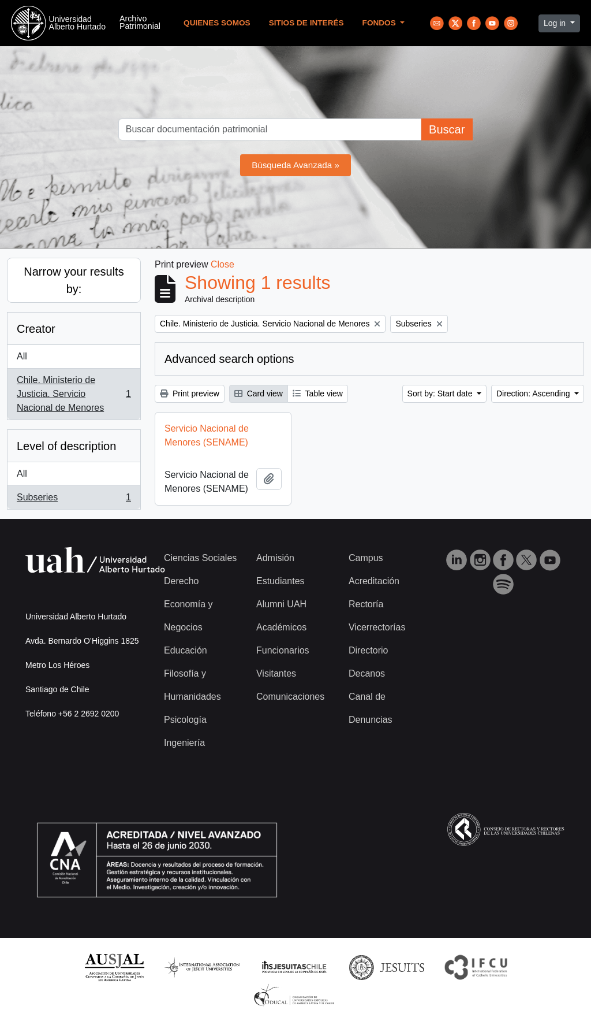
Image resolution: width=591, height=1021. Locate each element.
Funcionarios (282, 650)
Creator (36, 328)
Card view (258, 393)
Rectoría (366, 604)
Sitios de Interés (306, 22)
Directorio (368, 650)
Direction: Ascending (534, 393)
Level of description (66, 446)
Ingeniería (184, 743)
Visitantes (276, 673)
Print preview (189, 393)
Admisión (275, 558)
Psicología (185, 720)
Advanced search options (229, 358)
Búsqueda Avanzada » (295, 165)
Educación (185, 650)
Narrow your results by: (74, 280)
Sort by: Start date (441, 393)
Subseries (73, 500)
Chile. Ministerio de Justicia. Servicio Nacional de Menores (73, 394)
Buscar (447, 129)
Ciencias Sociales (200, 558)
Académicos (281, 627)
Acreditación (374, 581)
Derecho (181, 581)
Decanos (367, 673)
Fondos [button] (380, 22)
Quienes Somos (217, 22)
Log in (556, 23)
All (22, 356)
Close (222, 264)
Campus (366, 558)
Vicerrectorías (377, 627)
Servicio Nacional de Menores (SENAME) (206, 435)
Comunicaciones (290, 696)
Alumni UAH (281, 604)
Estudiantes (280, 581)
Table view (318, 393)
